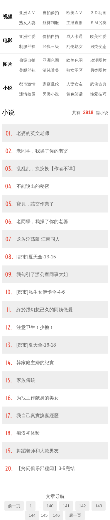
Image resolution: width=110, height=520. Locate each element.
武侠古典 (98, 84)
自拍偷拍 (51, 12)
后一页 (75, 515)
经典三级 (51, 46)
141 (66, 506)
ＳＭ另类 (98, 22)
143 (98, 506)
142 (82, 506)
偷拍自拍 (51, 36)
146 (56, 515)
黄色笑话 (74, 94)
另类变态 (98, 46)
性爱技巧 (98, 94)
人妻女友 (74, 84)
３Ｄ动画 (98, 12)
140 (50, 506)
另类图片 (98, 70)
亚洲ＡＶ (27, 12)
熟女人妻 (27, 22)
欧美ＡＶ (74, 12)
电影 (7, 40)
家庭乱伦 (51, 84)
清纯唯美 (51, 70)
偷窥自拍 (27, 60)
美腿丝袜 (27, 70)
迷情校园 (27, 94)
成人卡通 (74, 36)
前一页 (14, 506)
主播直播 (74, 22)
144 (32, 515)
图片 (7, 64)
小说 (7, 88)
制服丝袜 (27, 46)
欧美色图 (74, 60)
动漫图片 (98, 60)
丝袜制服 (51, 22)
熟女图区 (74, 70)
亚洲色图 (51, 60)
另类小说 (51, 94)
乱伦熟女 (74, 46)
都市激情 (27, 84)
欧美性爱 (98, 36)
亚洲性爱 (27, 36)
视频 (7, 16)
